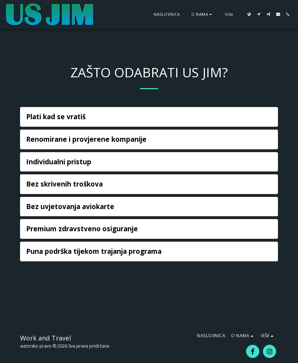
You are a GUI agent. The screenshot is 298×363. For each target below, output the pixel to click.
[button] (202, 14)
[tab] (149, 116)
